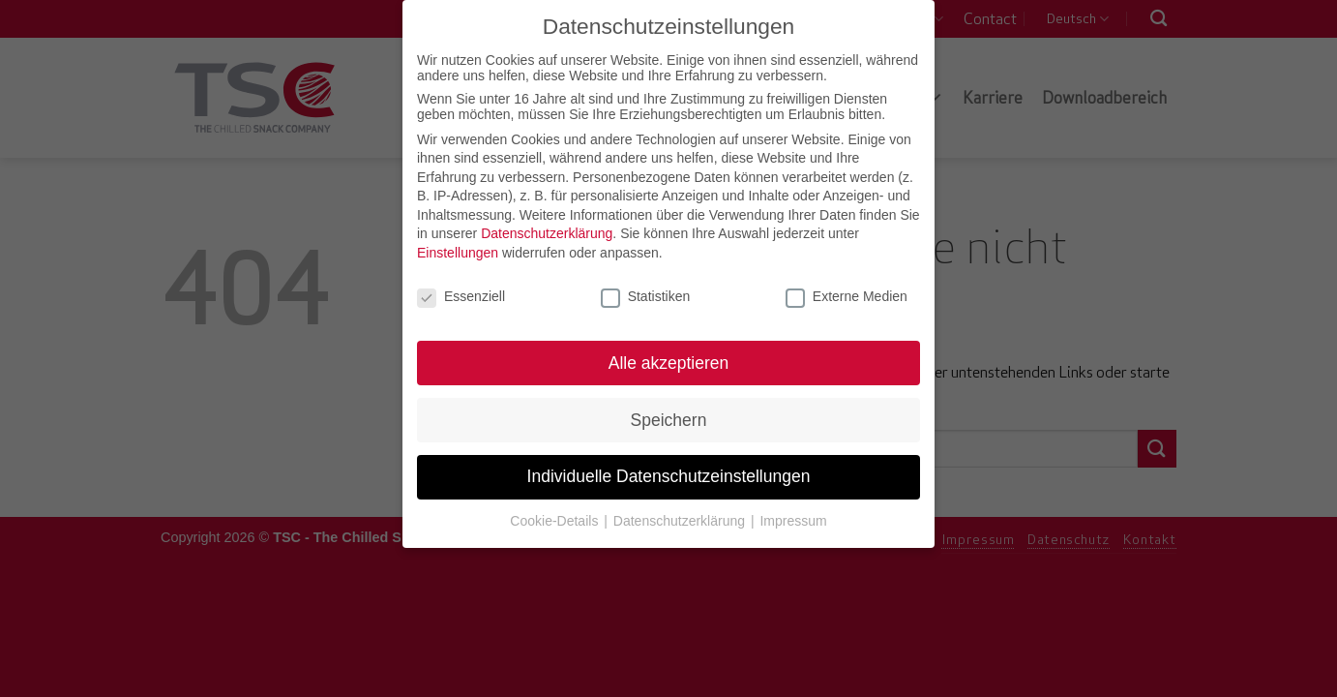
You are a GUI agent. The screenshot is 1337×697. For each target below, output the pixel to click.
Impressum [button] (792, 515)
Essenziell (461, 290)
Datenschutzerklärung (546, 228)
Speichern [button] (669, 414)
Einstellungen (457, 247)
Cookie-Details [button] (556, 515)
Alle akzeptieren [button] (669, 357)
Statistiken (646, 290)
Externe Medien (846, 290)
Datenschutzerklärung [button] (681, 515)
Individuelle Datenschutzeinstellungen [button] (669, 471)
